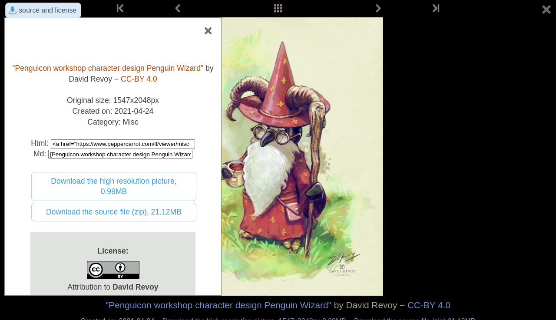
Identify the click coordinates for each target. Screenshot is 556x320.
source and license (47, 10)
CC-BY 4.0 (428, 305)
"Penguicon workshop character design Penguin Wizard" (218, 305)
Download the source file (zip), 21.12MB (114, 212)
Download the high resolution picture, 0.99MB (114, 186)
